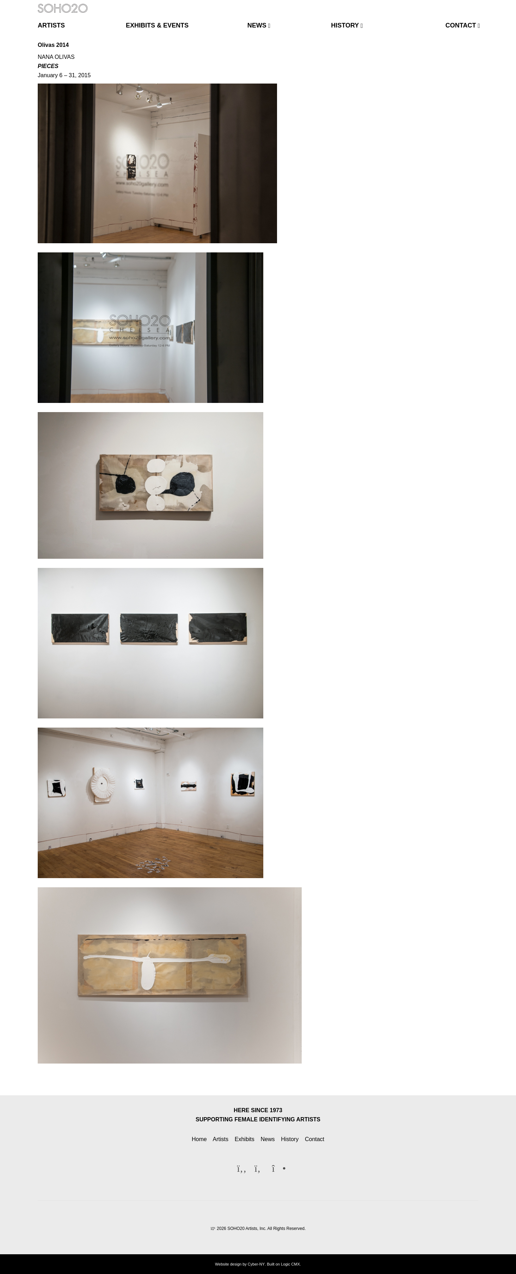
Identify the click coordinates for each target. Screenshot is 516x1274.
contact (461, 25)
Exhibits (244, 1139)
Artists (220, 1139)
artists (51, 25)
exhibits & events (157, 25)
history (345, 25)
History (290, 1139)
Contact (314, 1139)
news (256, 25)
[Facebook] (449, 5)
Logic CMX (290, 1264)
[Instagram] (472, 5)
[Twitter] (460, 5)
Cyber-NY (256, 1264)
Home (199, 1139)
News (268, 1139)
